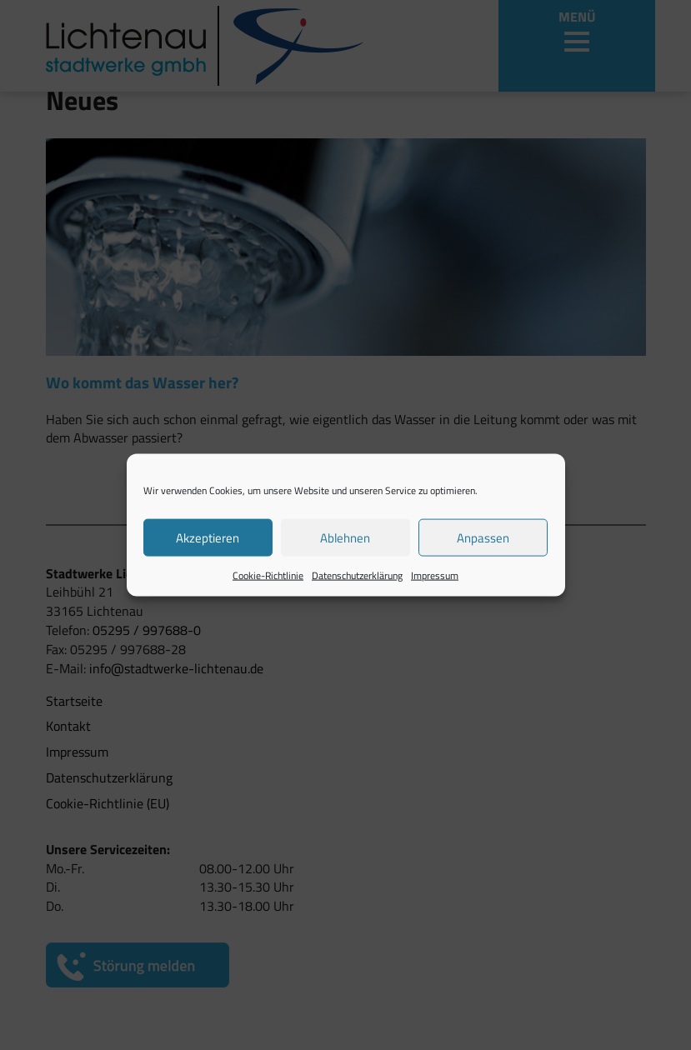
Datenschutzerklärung (357, 575)
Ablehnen (345, 537)
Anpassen (483, 537)
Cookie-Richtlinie (268, 575)
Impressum (434, 575)
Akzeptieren (207, 537)
